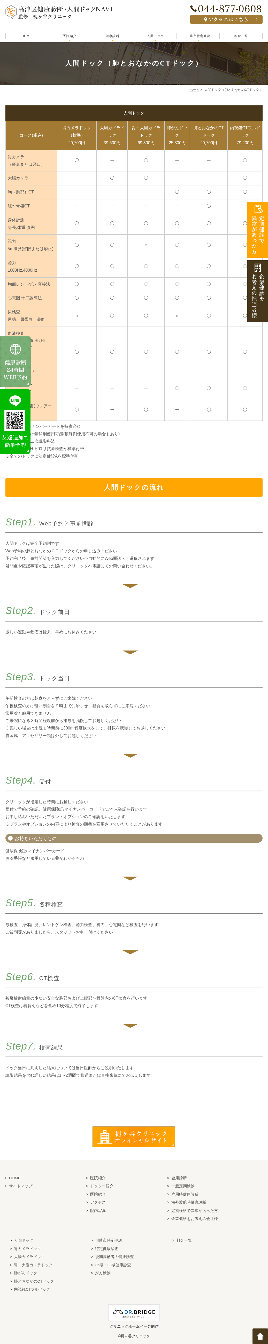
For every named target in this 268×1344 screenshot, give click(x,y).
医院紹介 (69, 36)
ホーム (194, 90)
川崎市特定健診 (198, 36)
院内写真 (98, 1210)
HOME (26, 36)
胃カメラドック (27, 1248)
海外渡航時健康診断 (188, 1202)
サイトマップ (20, 1186)
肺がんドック (25, 1273)
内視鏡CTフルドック (32, 1289)
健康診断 (112, 36)
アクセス (98, 1202)
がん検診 (103, 1273)
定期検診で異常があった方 (194, 1210)
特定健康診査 (106, 1248)
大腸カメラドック (29, 1256)
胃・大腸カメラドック (33, 1264)
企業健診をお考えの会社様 (194, 1218)
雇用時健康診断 (184, 1194)
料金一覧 (241, 36)
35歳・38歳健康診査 (113, 1264)
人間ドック (155, 36)
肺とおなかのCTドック (34, 1281)
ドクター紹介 (101, 1186)
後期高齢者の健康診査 (114, 1256)
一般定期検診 (183, 1186)
